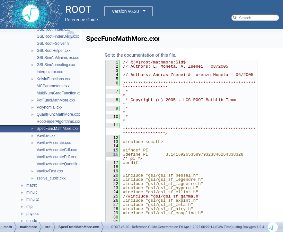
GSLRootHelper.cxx (53, 50)
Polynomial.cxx (49, 107)
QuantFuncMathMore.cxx (58, 114)
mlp (29, 206)
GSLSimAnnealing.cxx (56, 65)
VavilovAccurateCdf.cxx (57, 150)
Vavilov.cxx (46, 135)
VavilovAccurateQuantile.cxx (61, 164)
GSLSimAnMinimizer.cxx (58, 57)
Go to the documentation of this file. (140, 55)
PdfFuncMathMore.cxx (56, 100)
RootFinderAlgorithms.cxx (59, 121)
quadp (31, 220)
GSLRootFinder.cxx (53, 29)
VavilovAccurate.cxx (54, 142)
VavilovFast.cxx (50, 171)
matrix (31, 185)
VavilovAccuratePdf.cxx (57, 157)
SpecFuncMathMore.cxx (57, 128)
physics (32, 213)
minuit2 (32, 199)
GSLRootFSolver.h (53, 43)
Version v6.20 (125, 11)
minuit (31, 192)
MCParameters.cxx (53, 86)
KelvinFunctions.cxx (54, 79)
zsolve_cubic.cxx (51, 178)
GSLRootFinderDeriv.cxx (58, 36)
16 (112, 154)
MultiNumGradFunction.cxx (60, 93)
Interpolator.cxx (50, 72)
